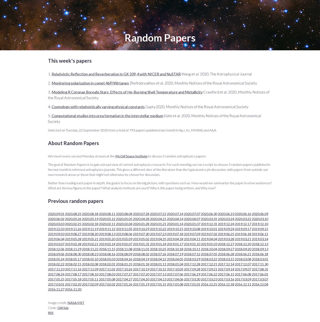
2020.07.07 (192, 214)
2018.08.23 (90, 254)
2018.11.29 (73, 249)
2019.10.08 (192, 229)
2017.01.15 (158, 284)
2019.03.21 (243, 239)
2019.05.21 (90, 239)
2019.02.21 (90, 244)
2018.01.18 (141, 264)
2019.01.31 (141, 244)
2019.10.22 (158, 229)
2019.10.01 (209, 229)
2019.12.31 (209, 224)
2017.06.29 (192, 274)
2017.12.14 (226, 264)
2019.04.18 (175, 239)
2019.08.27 (73, 234)
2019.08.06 (124, 234)
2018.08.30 (73, 254)
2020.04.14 (175, 219)
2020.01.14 (175, 224)
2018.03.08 (243, 259)
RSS (50, 313)
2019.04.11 (192, 239)
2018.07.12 (192, 254)
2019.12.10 (260, 224)
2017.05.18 (73, 279)
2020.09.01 (56, 214)
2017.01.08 (175, 284)
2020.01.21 (158, 224)
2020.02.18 (90, 224)
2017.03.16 (226, 279)
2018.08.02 (141, 254)
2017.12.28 (192, 264)
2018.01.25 (124, 264)
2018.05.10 (90, 259)
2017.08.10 (90, 274)
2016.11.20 (73, 289)
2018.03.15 (226, 259)
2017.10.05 (175, 269)
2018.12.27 (226, 244)
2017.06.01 (260, 274)
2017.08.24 (56, 274)
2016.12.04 (260, 284)
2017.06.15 (226, 274)
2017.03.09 (243, 279)
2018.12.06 (56, 249)
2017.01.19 (141, 284)
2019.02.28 (73, 244)
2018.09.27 (226, 249)
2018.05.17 (73, 259)
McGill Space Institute (131, 156)
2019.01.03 (209, 244)
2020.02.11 (107, 224)
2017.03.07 (260, 279)
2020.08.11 (107, 214)
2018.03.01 (260, 259)
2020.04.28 (141, 219)
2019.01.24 (158, 244)
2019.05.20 (107, 239)
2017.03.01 (56, 284)
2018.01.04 (175, 264)
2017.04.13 (158, 279)
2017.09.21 (209, 269)
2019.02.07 (124, 244)
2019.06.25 (226, 234)
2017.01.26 (124, 284)
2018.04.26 (124, 259)
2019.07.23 (158, 234)
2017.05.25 (56, 279)
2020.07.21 (158, 214)
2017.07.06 (175, 274)
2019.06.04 (56, 239)
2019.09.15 (260, 229)
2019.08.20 (90, 234)
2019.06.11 (260, 234)
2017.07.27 (124, 274)
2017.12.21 (209, 264)
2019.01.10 (192, 244)
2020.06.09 (260, 214)
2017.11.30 (260, 264)
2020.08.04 (124, 214)
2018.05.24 (56, 259)
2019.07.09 (192, 234)
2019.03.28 (226, 239)
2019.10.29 (141, 229)
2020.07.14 (175, 214)
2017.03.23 (209, 279)
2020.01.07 (192, 224)
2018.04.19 (141, 259)
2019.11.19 (90, 229)
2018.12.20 (243, 244)
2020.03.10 (260, 219)
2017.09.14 (226, 269)
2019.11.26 (73, 229)
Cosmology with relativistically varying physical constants (98, 106)
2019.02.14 (107, 244)
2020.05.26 (73, 219)
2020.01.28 (141, 224)
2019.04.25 (158, 239)
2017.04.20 (141, 279)
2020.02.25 (73, 224)
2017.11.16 (73, 269)
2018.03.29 (192, 259)
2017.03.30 (192, 279)
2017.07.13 (158, 274)
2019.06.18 (243, 234)
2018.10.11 (192, 249)
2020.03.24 (226, 219)
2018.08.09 (124, 254)
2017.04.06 (175, 279)
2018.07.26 (158, 254)
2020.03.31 (209, 219)
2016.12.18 (226, 284)
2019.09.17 (243, 229)
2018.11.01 (141, 249)
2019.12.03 (56, 229)
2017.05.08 (107, 279)
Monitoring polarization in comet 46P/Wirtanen (90, 83)
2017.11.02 (107, 269)
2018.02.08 (90, 264)
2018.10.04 (209, 249)
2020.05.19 (90, 219)
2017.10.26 (124, 269)
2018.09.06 (56, 254)
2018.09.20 (243, 249)
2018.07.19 (175, 254)
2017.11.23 (56, 269)
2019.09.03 (56, 234)
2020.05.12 (107, 219)
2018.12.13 (260, 244)
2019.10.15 (175, 229)
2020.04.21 (158, 219)
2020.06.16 (243, 214)
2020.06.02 (56, 219)
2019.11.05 (124, 229)
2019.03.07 (56, 244)
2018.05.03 (107, 259)
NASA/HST (76, 303)
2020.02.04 (124, 224)
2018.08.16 (107, 254)
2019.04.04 (209, 239)
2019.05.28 (73, 239)
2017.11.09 (90, 269)
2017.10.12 (158, 269)
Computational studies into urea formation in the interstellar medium (107, 115)
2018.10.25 (158, 249)
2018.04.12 (158, 259)
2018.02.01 (107, 264)
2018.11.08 (124, 249)
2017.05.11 (90, 279)
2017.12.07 (243, 264)
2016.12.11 (243, 284)
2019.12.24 (226, 224)
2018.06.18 (260, 254)
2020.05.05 (124, 219)
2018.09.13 (260, 249)
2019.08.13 (107, 234)
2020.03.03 (56, 224)
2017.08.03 (107, 274)
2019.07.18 (175, 234)
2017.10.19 (141, 269)
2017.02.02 (107, 284)
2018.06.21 (243, 254)
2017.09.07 (243, 269)
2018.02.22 (56, 264)
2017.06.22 (209, 274)
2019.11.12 (107, 229)
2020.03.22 (243, 219)
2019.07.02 (209, 234)
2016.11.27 (56, 289)
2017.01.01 (192, 284)
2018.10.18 (175, 249)
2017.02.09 (90, 284)
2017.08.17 (73, 274)
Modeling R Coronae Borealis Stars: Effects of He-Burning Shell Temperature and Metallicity (127, 92)
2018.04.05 (175, 259)
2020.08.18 (90, 214)
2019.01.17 (175, 244)
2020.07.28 (141, 214)
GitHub (63, 308)
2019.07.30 (141, 234)
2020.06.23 (226, 214)
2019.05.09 (124, 239)
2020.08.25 (73, 214)
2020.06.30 (209, 214)
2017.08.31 (260, 269)
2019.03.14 (260, 239)
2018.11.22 (90, 249)
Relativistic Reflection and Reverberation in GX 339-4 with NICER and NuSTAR (116, 74)
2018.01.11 (158, 264)
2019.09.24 (226, 229)
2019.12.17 (243, 224)
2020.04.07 (192, 219)
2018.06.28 (226, 254)
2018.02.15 (73, 264)
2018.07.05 (209, 254)
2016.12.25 (209, 284)
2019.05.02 (141, 239)
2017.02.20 (73, 284)
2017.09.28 (192, 269)
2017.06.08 (243, 274)
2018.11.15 (107, 249)
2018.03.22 (209, 259)
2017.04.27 (124, 279)
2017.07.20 (141, 274)
